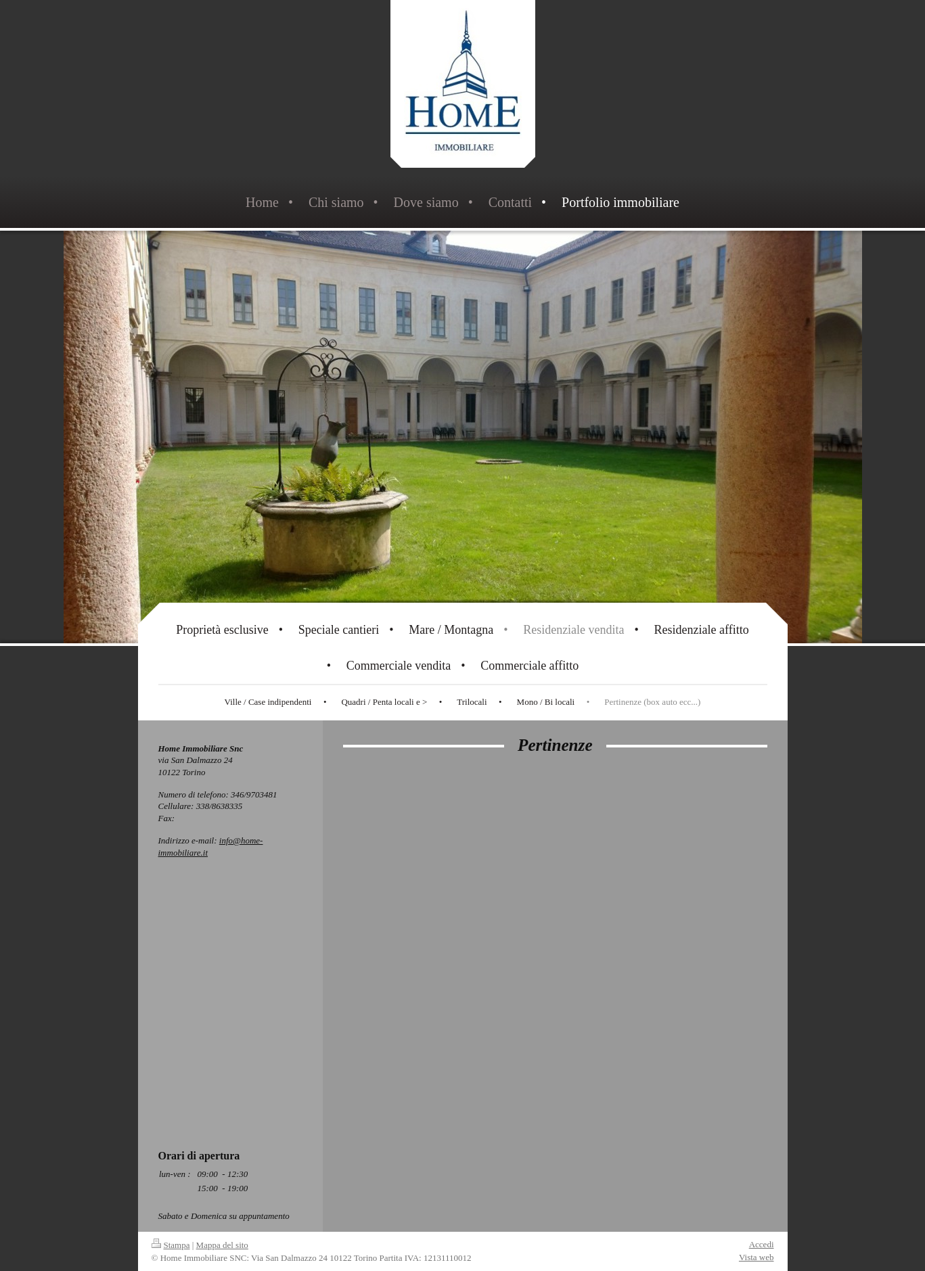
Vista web (756, 1257)
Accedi (761, 1244)
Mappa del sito (222, 1245)
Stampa (171, 1245)
